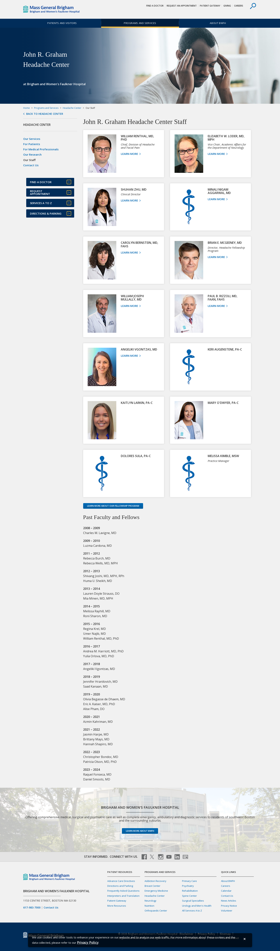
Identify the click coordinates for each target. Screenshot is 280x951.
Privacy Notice (229, 905)
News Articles (228, 900)
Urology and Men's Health (196, 905)
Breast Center (152, 886)
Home (26, 108)
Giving (227, 5)
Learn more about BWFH (140, 830)
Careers (238, 5)
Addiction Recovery (155, 881)
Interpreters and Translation (123, 895)
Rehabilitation (190, 890)
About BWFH (218, 23)
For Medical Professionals (41, 149)
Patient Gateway (210, 5)
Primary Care (189, 881)
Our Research (32, 154)
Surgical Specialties (193, 900)
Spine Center (189, 895)
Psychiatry (188, 886)
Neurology (150, 900)
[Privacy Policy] (88, 942)
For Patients (31, 144)
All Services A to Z (192, 910)
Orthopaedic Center (156, 910)
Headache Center (72, 108)
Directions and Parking (120, 886)
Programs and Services (140, 23)
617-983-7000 (31, 907)
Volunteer (226, 910)
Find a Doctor (155, 5)
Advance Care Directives (121, 881)
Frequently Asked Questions (123, 890)
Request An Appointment (182, 5)
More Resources (116, 905)
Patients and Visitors (62, 23)
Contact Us (31, 165)
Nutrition (149, 905)
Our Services (31, 139)
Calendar (226, 890)
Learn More (131, 154)
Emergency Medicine (156, 890)
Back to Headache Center (44, 113)
